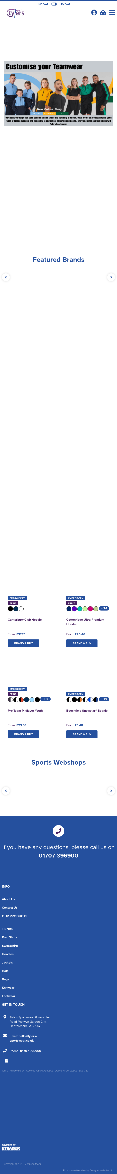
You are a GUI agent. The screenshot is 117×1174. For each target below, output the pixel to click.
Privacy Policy (17, 1070)
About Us (8, 899)
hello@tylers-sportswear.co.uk (23, 1038)
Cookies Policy (34, 1070)
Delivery (59, 1070)
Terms (5, 1070)
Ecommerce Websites (74, 1170)
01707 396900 (58, 855)
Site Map (83, 1070)
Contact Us (10, 907)
